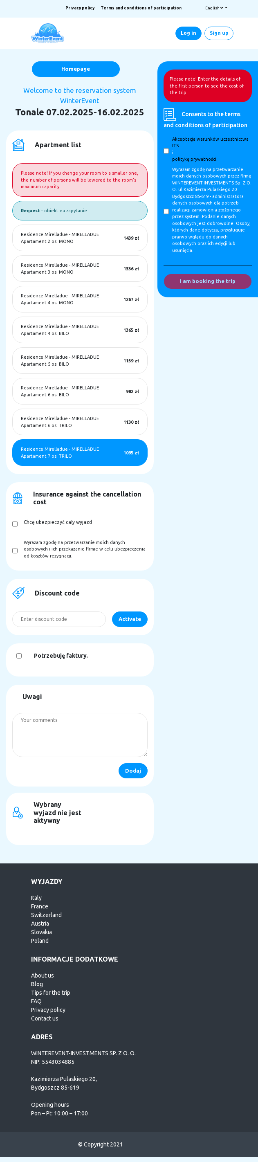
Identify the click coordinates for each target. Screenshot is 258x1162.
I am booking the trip (208, 281)
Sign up (219, 33)
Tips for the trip (50, 992)
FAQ (36, 1001)
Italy (36, 898)
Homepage (75, 69)
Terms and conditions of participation (141, 8)
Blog (37, 984)
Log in (188, 33)
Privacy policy (79, 8)
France (39, 906)
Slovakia (41, 932)
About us (42, 975)
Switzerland (46, 915)
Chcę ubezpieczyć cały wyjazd (58, 522)
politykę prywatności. (195, 159)
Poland (40, 940)
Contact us (44, 1018)
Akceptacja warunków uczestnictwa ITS (210, 142)
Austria (40, 923)
